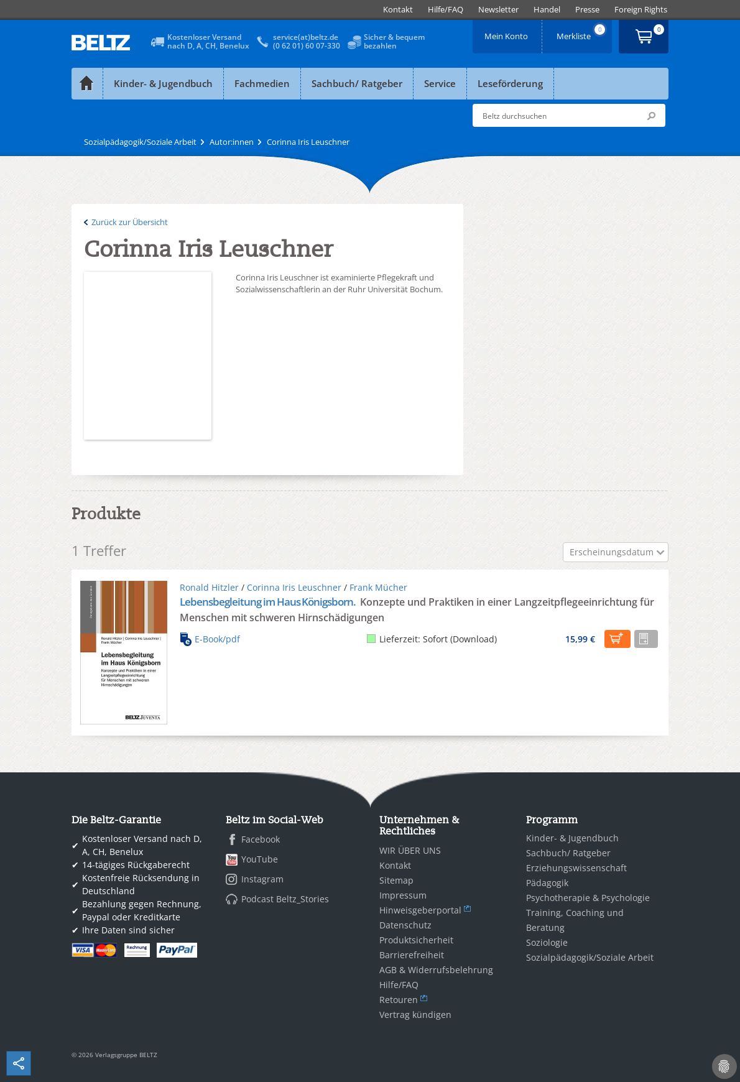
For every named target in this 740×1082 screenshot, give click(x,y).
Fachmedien (262, 83)
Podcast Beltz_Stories (285, 899)
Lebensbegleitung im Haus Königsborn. (269, 601)
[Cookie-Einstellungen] (724, 1066)
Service (440, 83)
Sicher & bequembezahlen (394, 41)
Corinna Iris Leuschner (294, 587)
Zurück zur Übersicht (129, 222)
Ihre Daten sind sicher (128, 930)
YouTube (259, 859)
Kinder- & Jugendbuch (163, 83)
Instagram (262, 879)
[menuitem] (398, 9)
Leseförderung (510, 83)
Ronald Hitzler (209, 587)
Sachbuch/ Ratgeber (357, 83)
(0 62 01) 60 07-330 (306, 45)
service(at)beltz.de (305, 37)
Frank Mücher (378, 587)
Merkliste (582, 32)
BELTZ (101, 42)
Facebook (260, 839)
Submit (651, 115)
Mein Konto (507, 32)
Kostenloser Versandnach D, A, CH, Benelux (208, 41)
